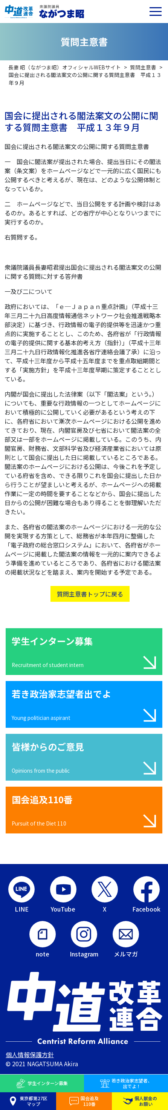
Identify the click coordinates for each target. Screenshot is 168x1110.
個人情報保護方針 (30, 1054)
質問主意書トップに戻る (90, 593)
